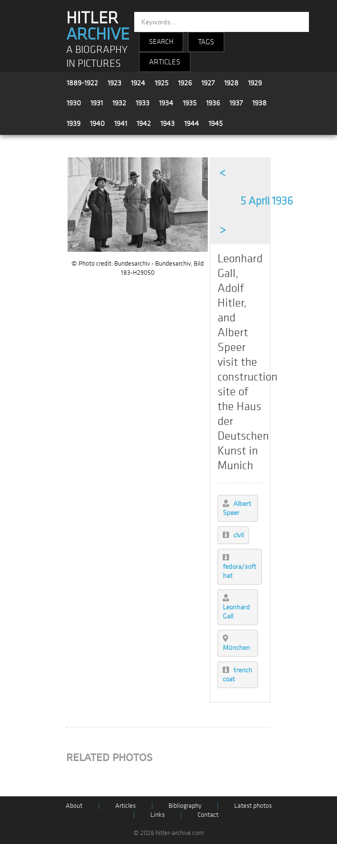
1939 (73, 123)
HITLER (97, 26)
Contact (208, 814)
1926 (185, 83)
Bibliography (184, 805)
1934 (166, 103)
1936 (213, 103)
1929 (255, 83)
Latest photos (253, 805)
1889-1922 (82, 83)
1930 (74, 103)
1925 (161, 83)
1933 (142, 103)
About (74, 805)
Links (157, 814)
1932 (119, 103)
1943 (167, 123)
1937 (236, 103)
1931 (96, 103)
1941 (120, 123)
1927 (208, 83)
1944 (191, 123)
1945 (215, 123)
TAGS (206, 42)
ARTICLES (164, 62)
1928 (231, 83)
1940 (97, 123)
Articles (125, 805)
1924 (138, 83)
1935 (190, 103)
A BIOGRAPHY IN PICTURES (97, 56)
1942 (144, 123)
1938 (259, 103)
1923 (114, 83)
